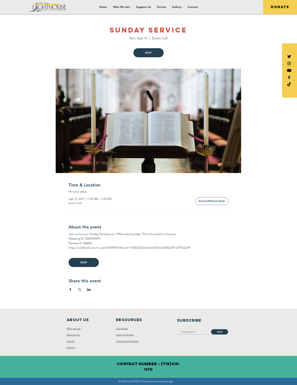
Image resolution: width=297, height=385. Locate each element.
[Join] (219, 332)
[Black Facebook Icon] (289, 77)
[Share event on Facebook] (70, 289)
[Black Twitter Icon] (289, 56)
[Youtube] (289, 70)
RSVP (148, 52)
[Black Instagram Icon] (289, 63)
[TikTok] (289, 84)
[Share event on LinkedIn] (89, 289)
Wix (171, 381)
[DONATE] (280, 7)
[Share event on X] (79, 289)
